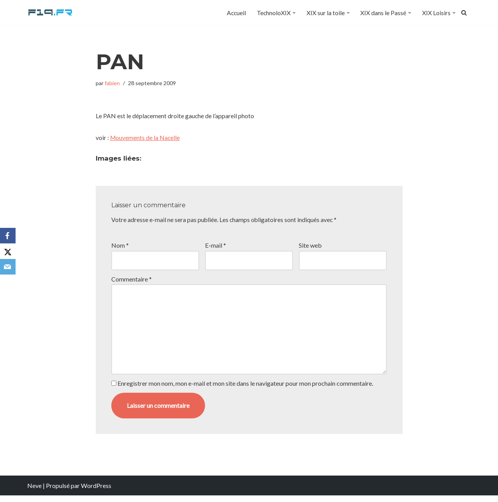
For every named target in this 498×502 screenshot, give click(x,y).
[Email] (8, 267)
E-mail (215, 247)
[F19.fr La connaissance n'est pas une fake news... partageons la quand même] (50, 13)
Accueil (235, 13)
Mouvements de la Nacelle (145, 139)
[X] (8, 251)
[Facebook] (8, 235)
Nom (120, 247)
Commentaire (131, 281)
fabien (113, 83)
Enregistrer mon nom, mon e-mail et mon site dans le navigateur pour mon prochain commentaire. (245, 390)
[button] (293, 12)
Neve (34, 492)
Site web (310, 247)
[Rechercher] (464, 13)
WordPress (96, 492)
